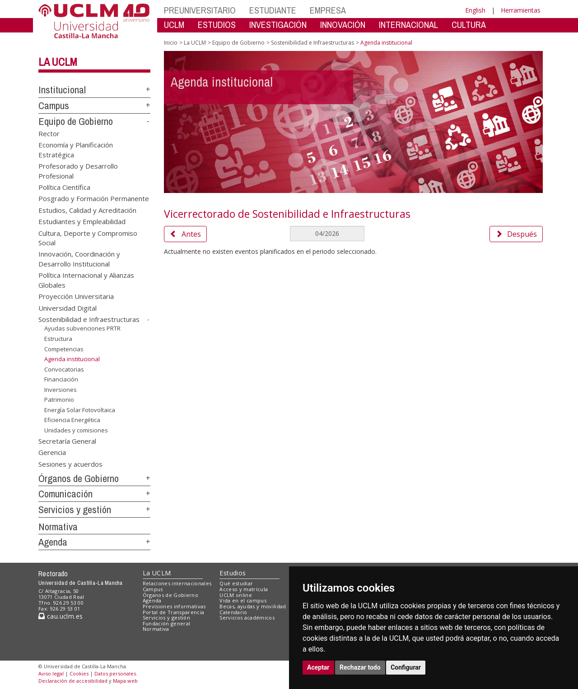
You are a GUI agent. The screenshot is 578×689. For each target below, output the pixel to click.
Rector (49, 133)
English (475, 10)
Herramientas (521, 10)
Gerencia (52, 452)
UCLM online (235, 595)
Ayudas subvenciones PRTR (82, 328)
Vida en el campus (242, 600)
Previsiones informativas (174, 606)
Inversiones (60, 390)
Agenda (52, 542)
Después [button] (516, 234)
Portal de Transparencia (174, 612)
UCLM (174, 24)
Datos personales (115, 673)
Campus (53, 105)
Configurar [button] (406, 667)
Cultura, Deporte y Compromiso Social (87, 237)
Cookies (79, 673)
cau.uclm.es (60, 616)
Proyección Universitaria (76, 296)
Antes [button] (185, 234)
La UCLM (57, 62)
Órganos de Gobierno (78, 478)
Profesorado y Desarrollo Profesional (78, 170)
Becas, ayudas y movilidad (252, 606)
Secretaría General (67, 440)
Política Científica (64, 186)
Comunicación (65, 494)
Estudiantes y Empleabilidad (82, 221)
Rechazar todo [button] (360, 667)
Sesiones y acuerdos (70, 463)
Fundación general (167, 623)
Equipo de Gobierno (75, 121)
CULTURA (469, 24)
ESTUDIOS (217, 24)
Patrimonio (59, 399)
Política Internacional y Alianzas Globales (86, 280)
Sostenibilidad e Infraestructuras (89, 319)
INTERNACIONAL (408, 24)
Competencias (64, 348)
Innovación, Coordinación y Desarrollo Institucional (79, 258)
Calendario (233, 612)
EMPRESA (328, 10)
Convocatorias (64, 369)
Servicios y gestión (74, 509)
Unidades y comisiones (76, 430)
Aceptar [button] (318, 667)
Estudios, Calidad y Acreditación (87, 209)
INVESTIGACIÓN (278, 24)
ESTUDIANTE (272, 10)
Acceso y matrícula (243, 589)
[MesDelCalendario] (327, 233)
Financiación (61, 379)
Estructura (58, 339)
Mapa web (125, 680)
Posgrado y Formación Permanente (93, 198)
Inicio (170, 42)
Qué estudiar (236, 583)
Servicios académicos (247, 617)
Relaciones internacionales (177, 583)
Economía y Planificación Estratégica (75, 149)
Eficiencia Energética (72, 420)
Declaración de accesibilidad (72, 680)
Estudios (232, 573)
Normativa (58, 526)
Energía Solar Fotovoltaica (79, 410)
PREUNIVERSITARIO (200, 10)
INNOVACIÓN (342, 24)
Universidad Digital (67, 307)
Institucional (62, 89)
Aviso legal (51, 673)
